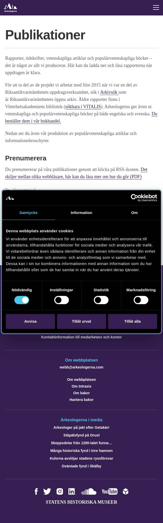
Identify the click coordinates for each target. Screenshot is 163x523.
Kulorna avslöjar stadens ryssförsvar (81, 458)
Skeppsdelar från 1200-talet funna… (81, 443)
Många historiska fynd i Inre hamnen (81, 450)
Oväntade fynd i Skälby (81, 466)
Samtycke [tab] (29, 212)
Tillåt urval (81, 321)
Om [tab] (134, 212)
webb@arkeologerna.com (81, 367)
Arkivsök (109, 92)
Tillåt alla (132, 321)
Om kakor (81, 393)
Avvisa (30, 321)
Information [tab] (81, 212)
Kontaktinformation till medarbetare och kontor (81, 337)
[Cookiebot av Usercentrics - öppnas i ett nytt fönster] (134, 198)
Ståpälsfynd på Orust (82, 435)
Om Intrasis (81, 386)
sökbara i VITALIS (83, 106)
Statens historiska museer (81, 502)
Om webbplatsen (81, 379)
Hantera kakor (81, 399)
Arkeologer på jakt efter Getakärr (81, 427)
